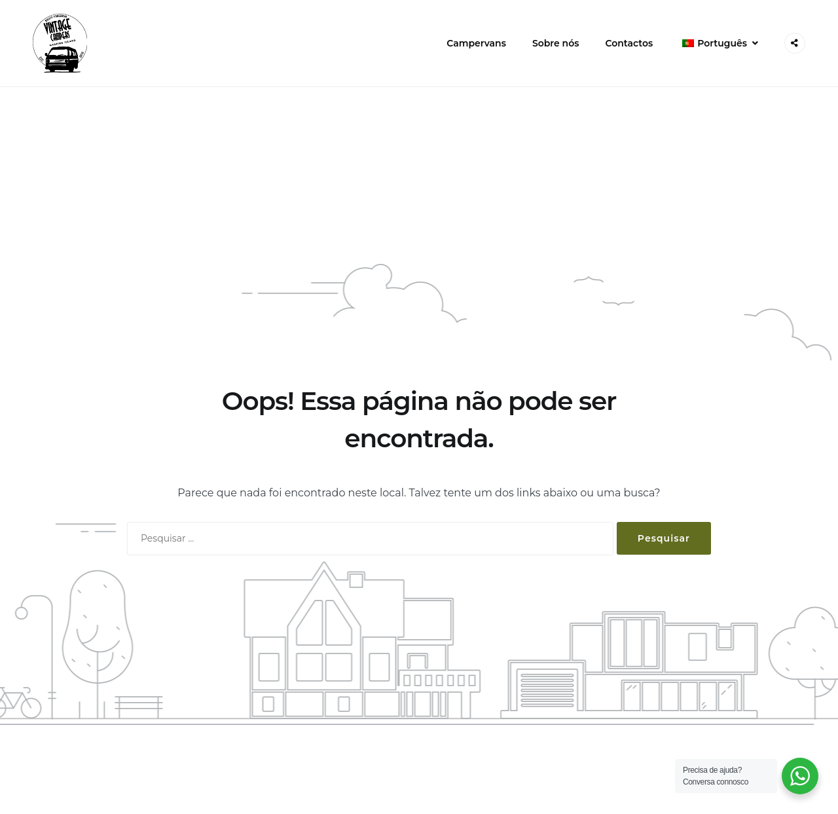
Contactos (629, 43)
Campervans (476, 43)
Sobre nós (555, 43)
